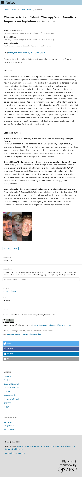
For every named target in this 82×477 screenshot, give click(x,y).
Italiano (7, 391)
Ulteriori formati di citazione (15, 279)
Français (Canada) (11, 387)
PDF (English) (11, 248)
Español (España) (11, 384)
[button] (41, 343)
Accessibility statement (15, 453)
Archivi (14, 10)
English (7, 380)
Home (6, 10)
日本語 (6, 406)
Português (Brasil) (11, 399)
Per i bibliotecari (10, 429)
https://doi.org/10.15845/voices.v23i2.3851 (26, 53)
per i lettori (8, 422)
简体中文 (7, 403)
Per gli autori (9, 426)
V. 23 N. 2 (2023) (26, 10)
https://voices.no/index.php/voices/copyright (23, 334)
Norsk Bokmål (10, 395)
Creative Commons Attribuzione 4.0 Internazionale (51, 325)
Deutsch (7, 376)
